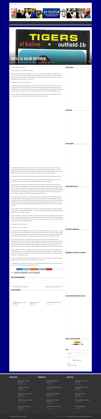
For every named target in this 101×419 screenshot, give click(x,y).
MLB (30, 272)
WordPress (74, 416)
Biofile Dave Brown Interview (22, 286)
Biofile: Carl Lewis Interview (25, 400)
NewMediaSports (88, 416)
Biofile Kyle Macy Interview (53, 302)
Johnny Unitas (17, 210)
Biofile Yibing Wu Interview (54, 387)
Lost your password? (72, 365)
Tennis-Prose (24, 4)
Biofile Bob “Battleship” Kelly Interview (53, 394)
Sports (17, 55)
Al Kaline (17, 272)
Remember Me (77, 360)
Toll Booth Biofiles (80, 406)
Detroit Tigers (24, 272)
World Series (36, 272)
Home (11, 4)
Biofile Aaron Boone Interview (52, 286)
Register (69, 363)
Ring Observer (32, 4)
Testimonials (17, 4)
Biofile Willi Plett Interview (54, 406)
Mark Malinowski (16, 62)
